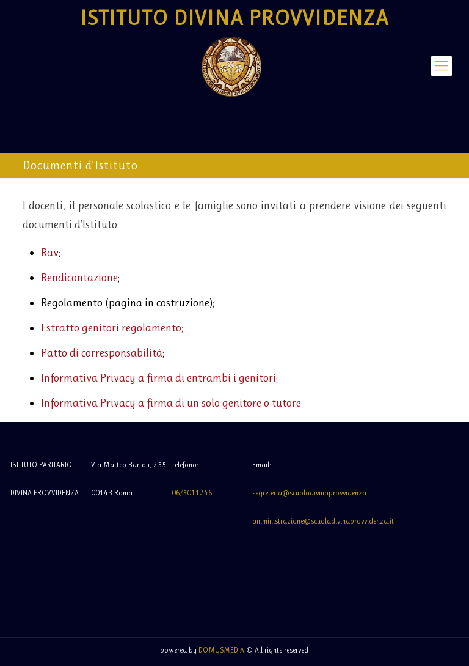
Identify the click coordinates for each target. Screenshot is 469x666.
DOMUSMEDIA (221, 650)
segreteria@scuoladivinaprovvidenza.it (312, 493)
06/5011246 (192, 493)
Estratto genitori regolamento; (112, 328)
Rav (50, 252)
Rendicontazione (79, 277)
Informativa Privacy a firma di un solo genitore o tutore (171, 403)
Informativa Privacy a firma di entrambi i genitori (158, 378)
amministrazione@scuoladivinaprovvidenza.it (323, 521)
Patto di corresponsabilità (101, 353)
